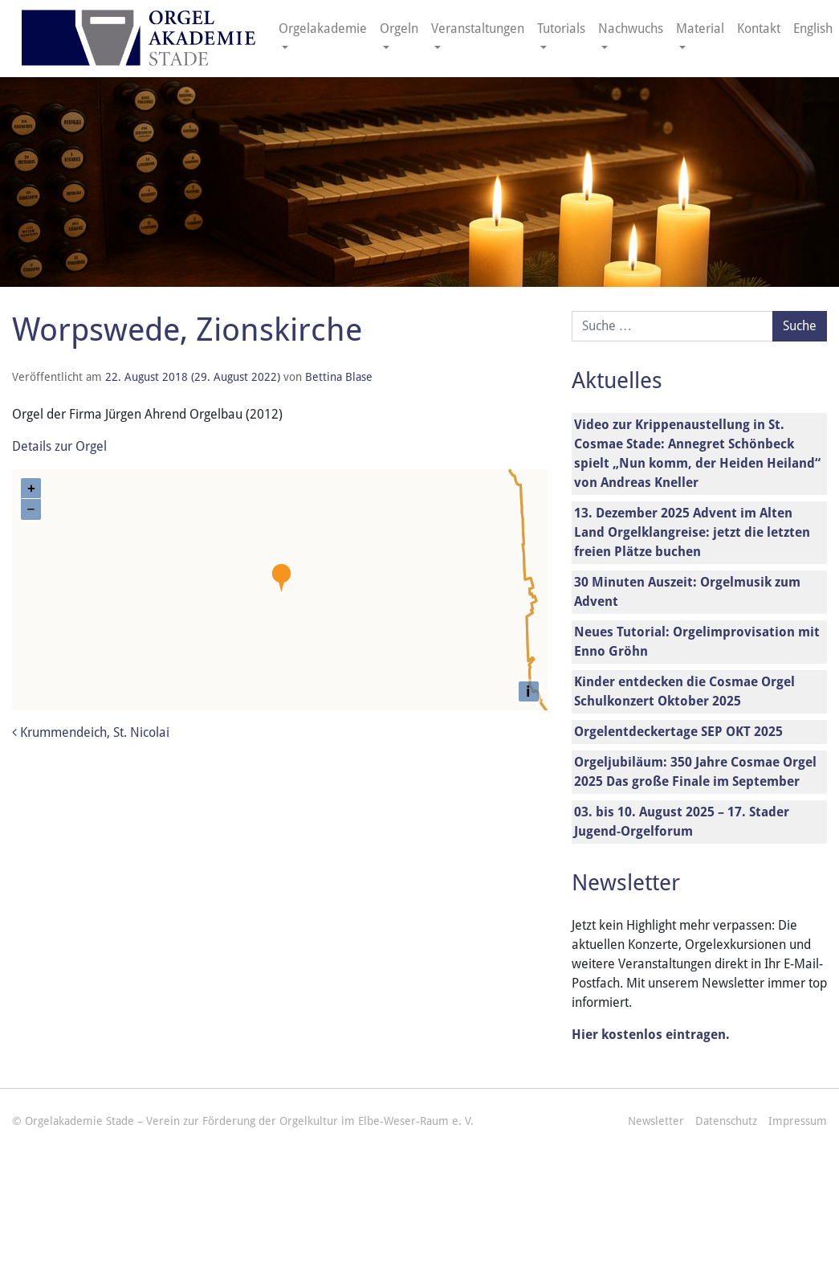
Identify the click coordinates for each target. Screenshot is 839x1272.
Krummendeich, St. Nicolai (90, 732)
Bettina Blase (339, 376)
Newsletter (656, 1121)
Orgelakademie (323, 28)
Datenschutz (726, 1121)
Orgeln (399, 28)
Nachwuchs (630, 28)
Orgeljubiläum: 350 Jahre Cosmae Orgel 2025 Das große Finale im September (695, 772)
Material (700, 28)
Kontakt (758, 28)
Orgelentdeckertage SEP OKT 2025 (678, 731)
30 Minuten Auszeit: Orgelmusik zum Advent (687, 592)
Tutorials (561, 28)
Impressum (797, 1121)
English (813, 28)
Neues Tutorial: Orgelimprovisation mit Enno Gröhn (697, 641)
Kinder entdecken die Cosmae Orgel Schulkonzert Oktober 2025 (684, 691)
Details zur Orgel (59, 446)
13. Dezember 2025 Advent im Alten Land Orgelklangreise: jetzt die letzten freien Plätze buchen (692, 532)
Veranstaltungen (477, 28)
